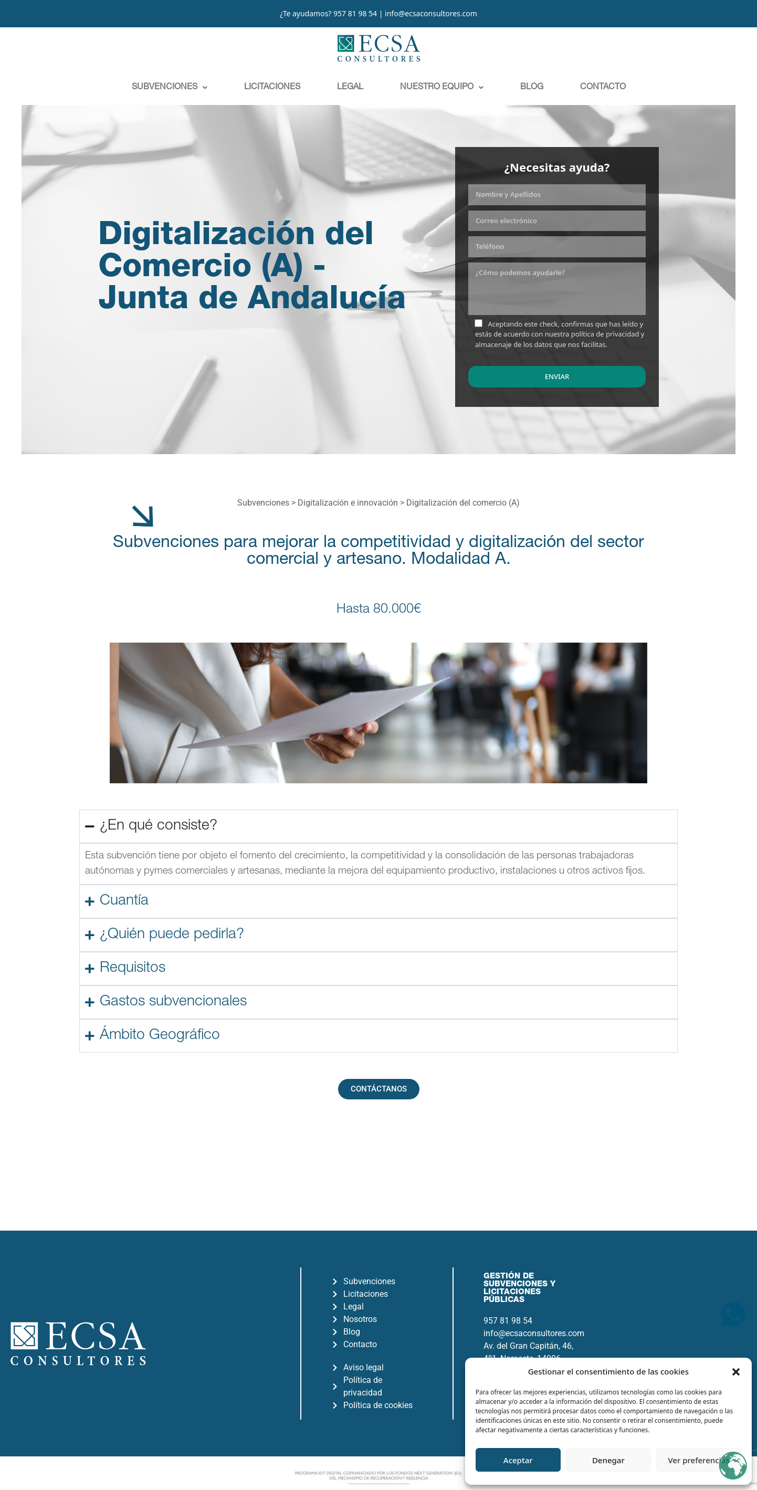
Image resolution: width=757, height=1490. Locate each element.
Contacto (603, 87)
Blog (531, 87)
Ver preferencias (698, 1460)
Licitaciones (272, 87)
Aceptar (518, 1460)
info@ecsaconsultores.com (431, 13)
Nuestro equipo (441, 87)
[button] (736, 1371)
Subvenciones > (267, 503)
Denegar (608, 1460)
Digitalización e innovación (348, 503)
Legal (350, 87)
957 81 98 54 (355, 13)
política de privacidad (605, 334)
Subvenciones (169, 87)
